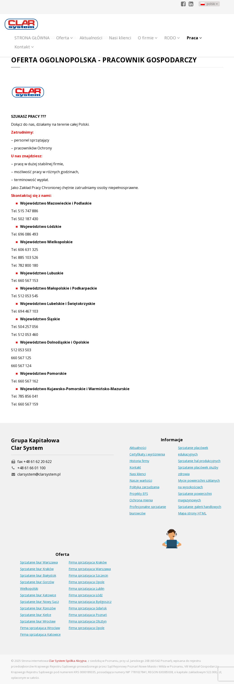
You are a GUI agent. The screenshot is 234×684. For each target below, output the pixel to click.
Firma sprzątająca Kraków (88, 562)
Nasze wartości (141, 480)
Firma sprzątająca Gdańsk (88, 608)
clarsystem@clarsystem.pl (36, 474)
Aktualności (91, 37)
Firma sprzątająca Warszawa (90, 569)
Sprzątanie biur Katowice (38, 595)
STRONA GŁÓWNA (31, 37)
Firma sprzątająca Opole (86, 582)
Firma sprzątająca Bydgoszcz (90, 601)
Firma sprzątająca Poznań (88, 615)
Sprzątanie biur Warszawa (39, 562)
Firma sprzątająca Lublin (86, 588)
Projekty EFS (139, 493)
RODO (172, 37)
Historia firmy (139, 461)
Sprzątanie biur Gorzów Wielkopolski (37, 585)
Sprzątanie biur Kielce (35, 615)
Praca (194, 37)
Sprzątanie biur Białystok (38, 575)
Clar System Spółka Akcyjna (67, 661)
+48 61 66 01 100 (31, 467)
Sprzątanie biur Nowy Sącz (39, 601)
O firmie (148, 37)
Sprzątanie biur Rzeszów (38, 608)
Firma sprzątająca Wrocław (40, 628)
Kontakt (24, 47)
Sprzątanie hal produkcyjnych (199, 461)
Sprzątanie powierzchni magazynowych (195, 496)
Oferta (64, 37)
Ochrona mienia (141, 500)
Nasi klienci (120, 37)
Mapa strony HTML (192, 513)
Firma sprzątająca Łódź (86, 595)
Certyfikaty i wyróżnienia (147, 454)
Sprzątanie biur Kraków (37, 569)
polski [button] (209, 4)
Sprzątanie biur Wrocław (38, 621)
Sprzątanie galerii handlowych (199, 507)
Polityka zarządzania (144, 487)
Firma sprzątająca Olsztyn (88, 621)
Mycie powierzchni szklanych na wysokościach (199, 483)
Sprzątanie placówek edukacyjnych (193, 451)
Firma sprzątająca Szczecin (88, 575)
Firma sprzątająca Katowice (40, 634)
